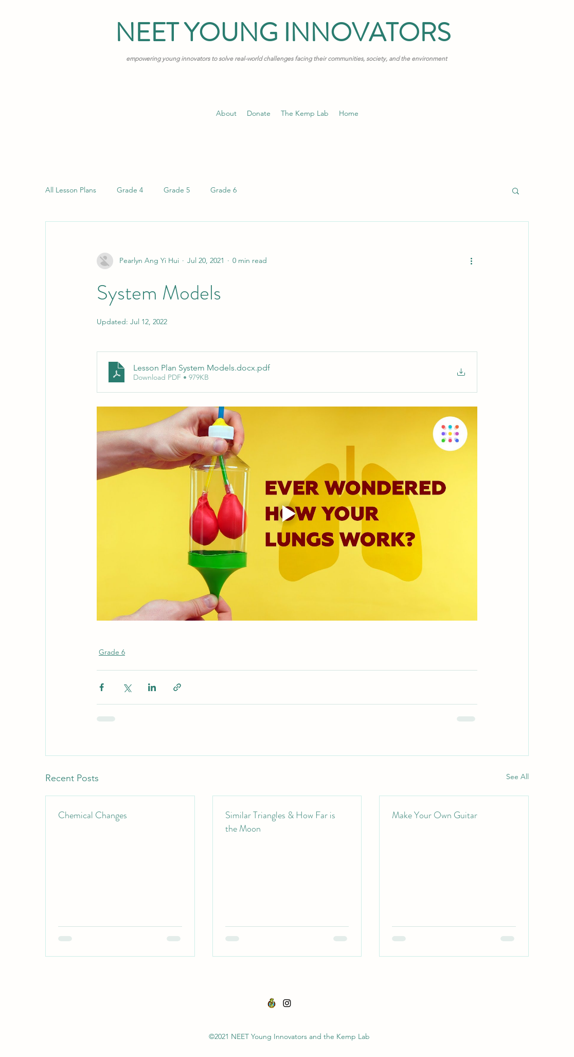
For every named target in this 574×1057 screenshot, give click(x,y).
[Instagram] (287, 1003)
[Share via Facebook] (101, 687)
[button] (516, 190)
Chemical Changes (92, 815)
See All (517, 776)
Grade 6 (223, 190)
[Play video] (287, 514)
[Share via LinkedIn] (152, 687)
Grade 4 (130, 190)
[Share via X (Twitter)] (127, 687)
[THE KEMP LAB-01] (271, 1003)
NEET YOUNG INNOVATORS (283, 32)
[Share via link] (177, 687)
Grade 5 (177, 190)
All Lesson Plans (70, 190)
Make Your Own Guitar (434, 815)
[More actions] (471, 261)
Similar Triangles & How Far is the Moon (280, 821)
